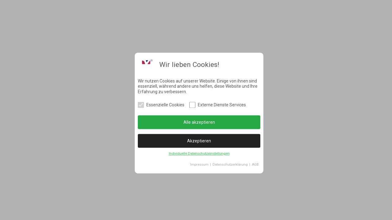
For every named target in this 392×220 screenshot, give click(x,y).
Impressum (199, 165)
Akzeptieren (199, 140)
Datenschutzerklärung (230, 165)
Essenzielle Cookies (165, 105)
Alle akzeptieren (199, 122)
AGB (255, 165)
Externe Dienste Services (222, 105)
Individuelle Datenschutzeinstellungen (199, 154)
